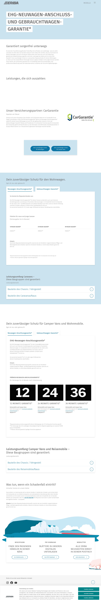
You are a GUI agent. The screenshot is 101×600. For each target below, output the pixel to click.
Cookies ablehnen (88, 586)
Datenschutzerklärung (25, 591)
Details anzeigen (79, 597)
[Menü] (95, 3)
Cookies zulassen (88, 577)
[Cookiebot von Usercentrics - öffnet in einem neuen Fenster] (9, 597)
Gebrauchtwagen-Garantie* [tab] (47, 189)
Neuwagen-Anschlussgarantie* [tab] (20, 189)
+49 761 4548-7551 (28, 497)
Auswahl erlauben (88, 581)
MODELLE (87, 3)
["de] (11, 3)
